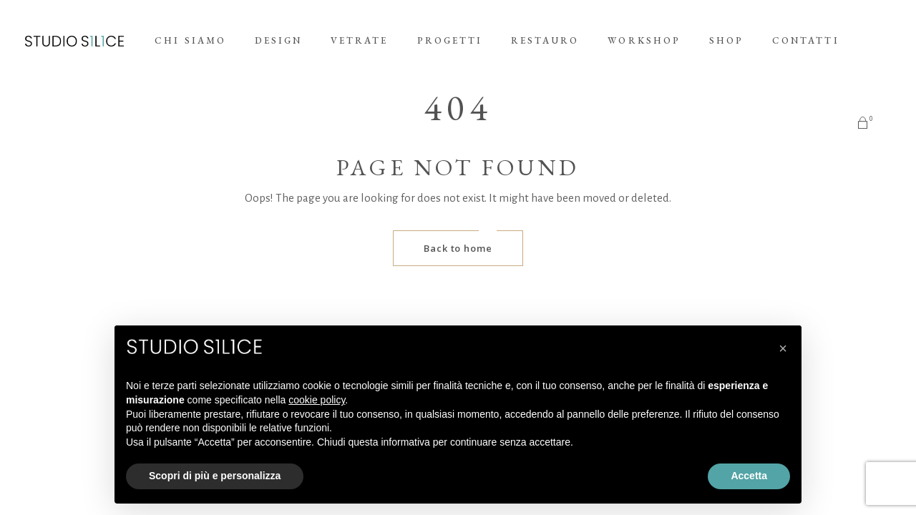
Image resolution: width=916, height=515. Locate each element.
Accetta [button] (749, 475)
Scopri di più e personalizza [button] (215, 475)
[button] (782, 348)
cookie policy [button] (316, 400)
